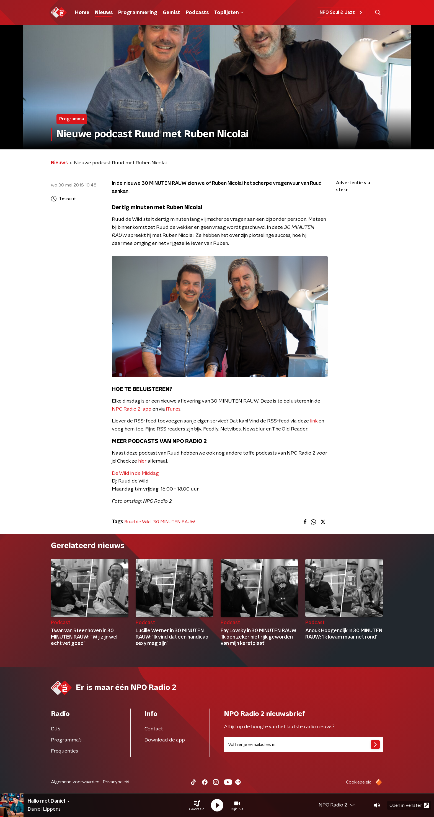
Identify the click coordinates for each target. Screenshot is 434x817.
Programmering (137, 12)
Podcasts (197, 12)
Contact (153, 729)
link (313, 421)
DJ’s (55, 729)
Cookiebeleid (358, 782)
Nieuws (104, 12)
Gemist (171, 12)
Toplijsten (229, 12)
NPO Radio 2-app (131, 409)
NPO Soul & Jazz (342, 12)
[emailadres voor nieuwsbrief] (303, 744)
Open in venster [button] (409, 805)
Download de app (164, 740)
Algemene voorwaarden (75, 782)
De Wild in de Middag (135, 473)
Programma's (66, 740)
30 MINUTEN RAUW (174, 522)
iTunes (173, 409)
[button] (197, 805)
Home (82, 12)
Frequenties (64, 751)
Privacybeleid (116, 782)
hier (142, 461)
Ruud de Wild (137, 522)
